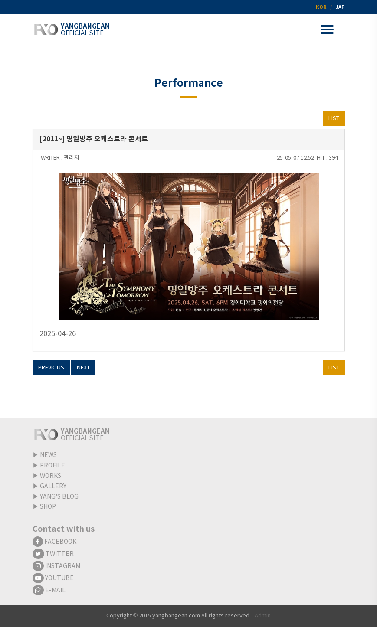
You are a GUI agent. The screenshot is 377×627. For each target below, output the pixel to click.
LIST (333, 118)
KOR (321, 7)
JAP (340, 7)
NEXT (83, 368)
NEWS (48, 455)
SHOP (48, 506)
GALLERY (53, 486)
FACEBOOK (54, 542)
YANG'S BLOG (59, 496)
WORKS (50, 476)
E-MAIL (49, 590)
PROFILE (52, 465)
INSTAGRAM (56, 566)
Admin (263, 616)
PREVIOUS (51, 368)
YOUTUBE (53, 578)
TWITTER (53, 554)
